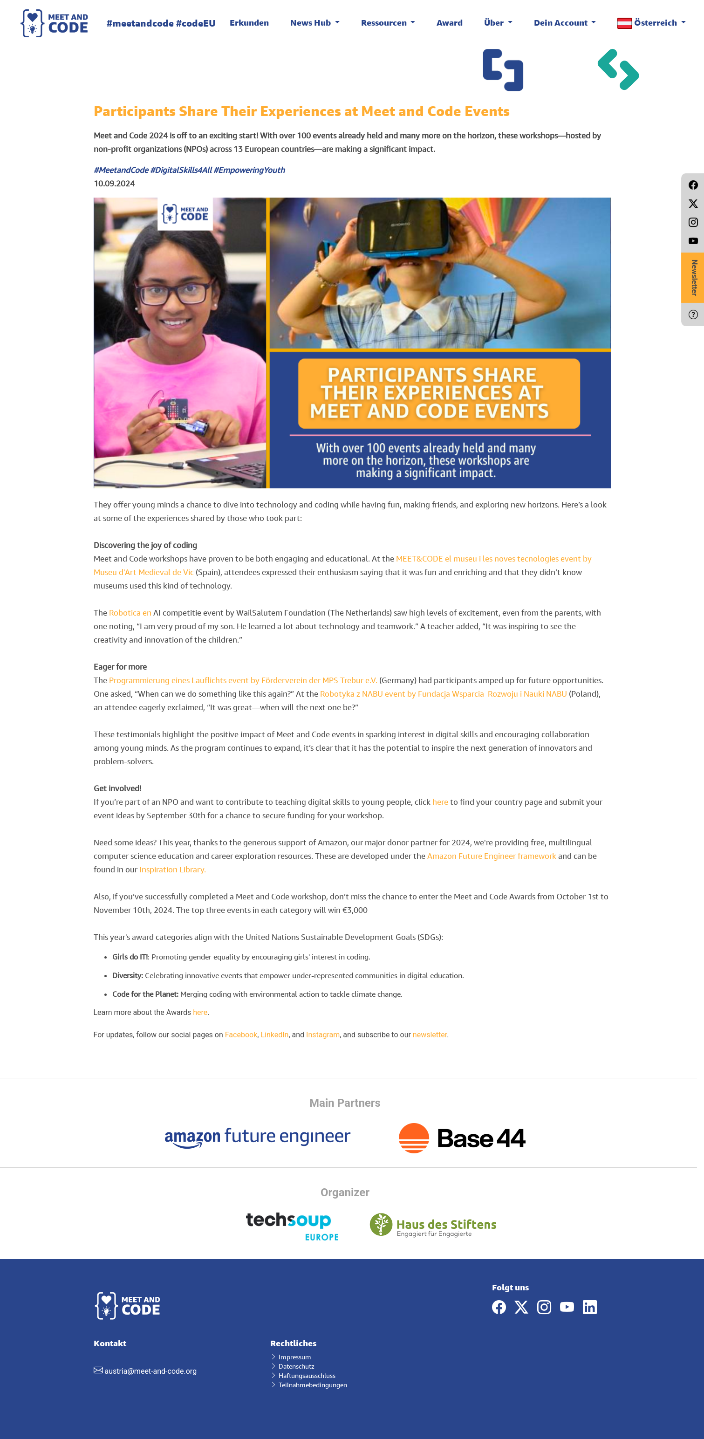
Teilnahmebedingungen (308, 1385)
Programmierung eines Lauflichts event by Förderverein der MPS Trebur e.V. (243, 680)
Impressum (290, 1357)
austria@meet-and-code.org (150, 1371)
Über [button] (495, 22)
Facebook (241, 1034)
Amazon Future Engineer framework (491, 856)
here (440, 802)
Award (450, 22)
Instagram (323, 1034)
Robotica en (131, 612)
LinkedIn (274, 1034)
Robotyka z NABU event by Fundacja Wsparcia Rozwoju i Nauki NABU (443, 694)
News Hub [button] (311, 22)
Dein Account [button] (561, 22)
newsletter (430, 1034)
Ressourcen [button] (385, 22)
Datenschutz (292, 1366)
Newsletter (694, 278)
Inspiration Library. (172, 869)
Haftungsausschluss (302, 1375)
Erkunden (249, 22)
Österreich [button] (648, 23)
